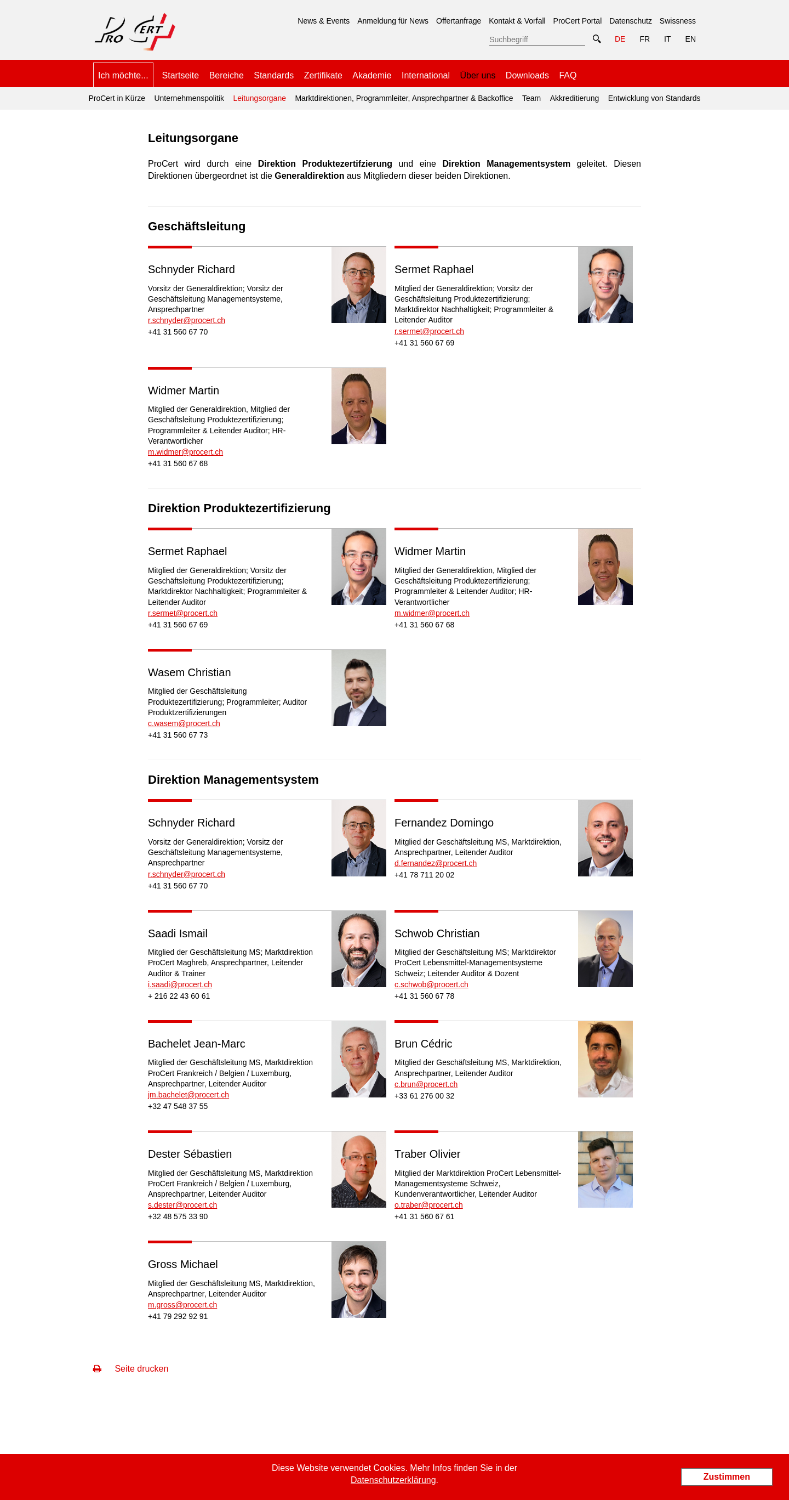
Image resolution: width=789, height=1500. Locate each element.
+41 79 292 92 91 (178, 1316)
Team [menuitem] (531, 98)
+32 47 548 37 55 (178, 1106)
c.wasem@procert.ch (184, 723)
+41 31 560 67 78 (424, 996)
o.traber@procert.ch (429, 1205)
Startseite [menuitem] (180, 75)
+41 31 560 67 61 (424, 1216)
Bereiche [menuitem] (226, 75)
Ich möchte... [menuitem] (123, 75)
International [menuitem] (426, 75)
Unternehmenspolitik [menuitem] (189, 98)
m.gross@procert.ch (182, 1304)
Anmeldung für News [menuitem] (392, 20)
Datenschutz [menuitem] (630, 20)
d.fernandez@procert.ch (436, 863)
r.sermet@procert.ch (429, 331)
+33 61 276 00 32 (424, 1095)
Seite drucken (130, 1368)
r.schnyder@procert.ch (186, 320)
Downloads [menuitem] (527, 75)
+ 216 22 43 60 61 (179, 996)
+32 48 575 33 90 (178, 1216)
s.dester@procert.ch (182, 1205)
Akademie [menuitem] (371, 75)
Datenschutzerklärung (393, 1480)
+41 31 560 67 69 (424, 342)
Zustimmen (727, 1476)
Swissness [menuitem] (678, 20)
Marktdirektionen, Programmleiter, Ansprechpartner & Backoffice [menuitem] (404, 98)
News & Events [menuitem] (324, 20)
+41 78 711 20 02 (424, 874)
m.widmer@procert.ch (185, 452)
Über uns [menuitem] (477, 75)
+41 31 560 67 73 (178, 735)
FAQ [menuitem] (567, 75)
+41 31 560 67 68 (178, 463)
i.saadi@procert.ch (180, 984)
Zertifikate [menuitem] (323, 75)
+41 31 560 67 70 (178, 331)
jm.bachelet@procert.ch (188, 1094)
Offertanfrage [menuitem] (458, 20)
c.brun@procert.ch (426, 1084)
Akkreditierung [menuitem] (574, 98)
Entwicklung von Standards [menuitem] (654, 98)
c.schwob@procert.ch (431, 984)
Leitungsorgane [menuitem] (258, 95)
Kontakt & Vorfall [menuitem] (517, 20)
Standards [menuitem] (274, 75)
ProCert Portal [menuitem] (577, 20)
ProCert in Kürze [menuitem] (116, 98)
